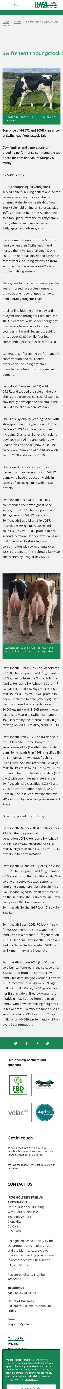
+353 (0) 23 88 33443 (22, 1293)
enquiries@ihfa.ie (20, 1324)
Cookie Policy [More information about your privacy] (31, 1384)
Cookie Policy (17, 1349)
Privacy (13, 1344)
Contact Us (16, 1338)
